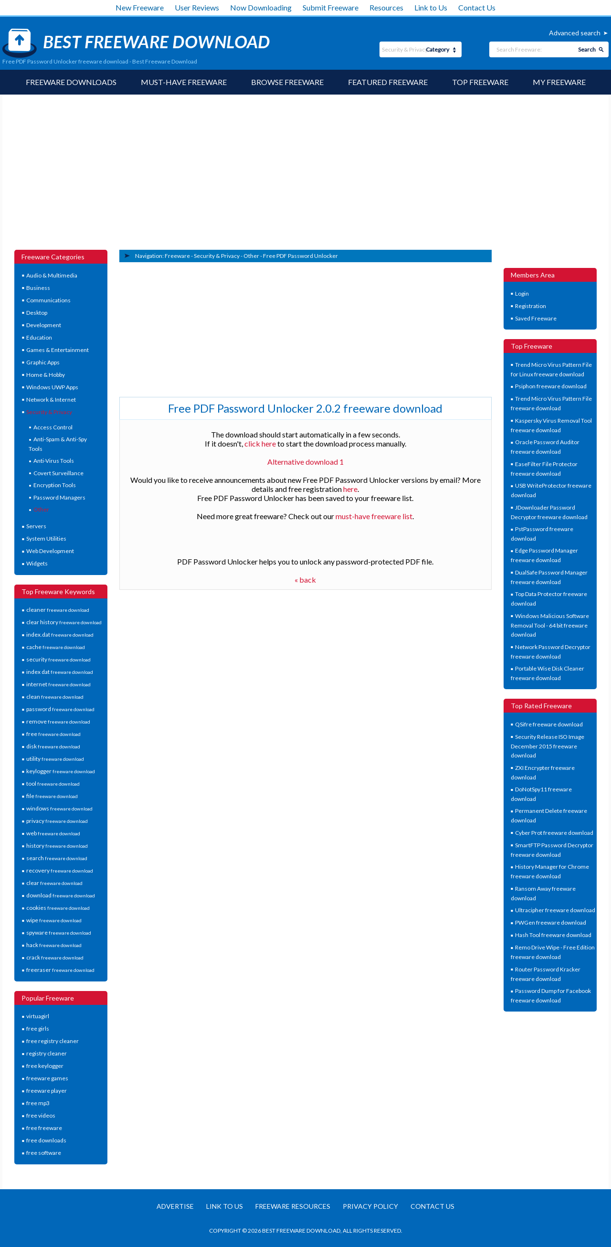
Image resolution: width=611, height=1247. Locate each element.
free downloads (46, 1140)
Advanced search (574, 33)
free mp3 (38, 1103)
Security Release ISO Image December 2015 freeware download (548, 746)
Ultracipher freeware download (555, 910)
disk (53, 746)
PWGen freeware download (550, 922)
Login (522, 293)
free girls (37, 1028)
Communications (48, 300)
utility (55, 758)
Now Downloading (261, 7)
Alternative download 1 (305, 461)
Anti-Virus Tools (53, 460)
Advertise (175, 1206)
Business (38, 287)
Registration (530, 305)
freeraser (60, 969)
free (53, 733)
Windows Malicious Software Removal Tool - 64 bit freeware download (550, 625)
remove (58, 721)
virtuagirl (37, 1016)
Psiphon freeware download (551, 386)
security (58, 659)
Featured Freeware (388, 81)
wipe (54, 920)
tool (53, 783)
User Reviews (197, 7)
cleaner (57, 609)
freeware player (46, 1090)
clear (54, 882)
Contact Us (476, 7)
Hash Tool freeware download (553, 934)
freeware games (47, 1078)
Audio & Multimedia (51, 275)
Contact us (432, 1206)
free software (43, 1152)
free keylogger (44, 1065)
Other (41, 509)
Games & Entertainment (57, 349)
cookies (58, 907)
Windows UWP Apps (52, 387)
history (57, 845)
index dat (59, 671)
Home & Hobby (45, 374)
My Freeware (559, 81)
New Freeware (140, 7)
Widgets (37, 563)
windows (59, 808)
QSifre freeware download (549, 724)
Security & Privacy (49, 412)
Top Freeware (480, 81)
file (52, 795)
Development (43, 325)
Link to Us (430, 7)
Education (39, 337)
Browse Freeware (287, 81)
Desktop (36, 312)
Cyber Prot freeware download (554, 832)
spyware (58, 932)
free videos (40, 1115)
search (56, 858)
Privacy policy (370, 1206)
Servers (36, 526)
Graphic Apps (43, 362)
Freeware (177, 255)
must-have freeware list (374, 516)
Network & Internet (51, 399)
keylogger (60, 771)
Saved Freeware (536, 318)
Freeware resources (292, 1206)
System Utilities (46, 538)
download (60, 895)
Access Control (53, 427)
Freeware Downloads (71, 81)
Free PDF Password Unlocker (300, 255)
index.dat (60, 634)
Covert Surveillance (58, 473)
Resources (386, 7)
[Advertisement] (305, 178)
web (53, 833)
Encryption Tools (54, 485)
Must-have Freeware (184, 81)
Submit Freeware (330, 7)
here (350, 488)
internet (58, 684)
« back (305, 579)
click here (260, 443)
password (60, 709)
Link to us (224, 1206)
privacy (57, 820)
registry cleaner (46, 1053)
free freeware (44, 1127)
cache (55, 646)
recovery (59, 870)
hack (54, 945)
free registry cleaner (52, 1040)
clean (55, 696)
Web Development (50, 550)
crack (55, 957)
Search (587, 49)
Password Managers (59, 497)
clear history (64, 622)
